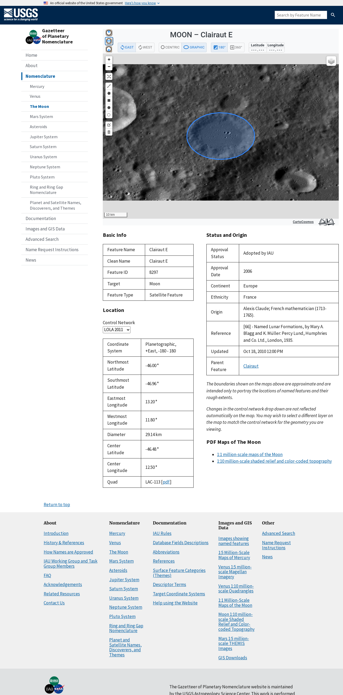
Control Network (119, 323)
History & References (64, 543)
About (32, 65)
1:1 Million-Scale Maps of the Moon (235, 602)
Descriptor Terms (169, 584)
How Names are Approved (68, 552)
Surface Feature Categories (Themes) (179, 572)
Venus (35, 96)
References (164, 561)
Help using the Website (175, 603)
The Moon (39, 106)
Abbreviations (166, 552)
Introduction (56, 533)
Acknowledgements (63, 584)
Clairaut (251, 366)
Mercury (37, 86)
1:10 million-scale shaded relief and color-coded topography (274, 461)
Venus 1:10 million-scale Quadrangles (236, 588)
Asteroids (38, 126)
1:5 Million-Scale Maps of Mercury (234, 555)
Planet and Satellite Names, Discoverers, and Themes (55, 205)
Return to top (57, 504)
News (31, 260)
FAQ (47, 575)
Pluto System (42, 177)
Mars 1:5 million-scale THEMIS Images (233, 643)
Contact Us (54, 603)
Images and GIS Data (45, 229)
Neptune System (45, 166)
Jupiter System (44, 136)
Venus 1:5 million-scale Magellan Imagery (235, 572)
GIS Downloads (232, 658)
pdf (166, 482)
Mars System (41, 116)
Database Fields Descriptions (181, 543)
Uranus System (43, 156)
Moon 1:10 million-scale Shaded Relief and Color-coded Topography (236, 621)
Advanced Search (42, 239)
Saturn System (43, 146)
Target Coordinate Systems (179, 594)
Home (31, 55)
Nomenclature (40, 76)
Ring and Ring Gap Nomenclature (46, 189)
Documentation (41, 218)
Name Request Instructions (52, 250)
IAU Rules (162, 533)
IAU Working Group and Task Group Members (70, 563)
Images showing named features (233, 540)
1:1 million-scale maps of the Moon (250, 454)
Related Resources (62, 594)
